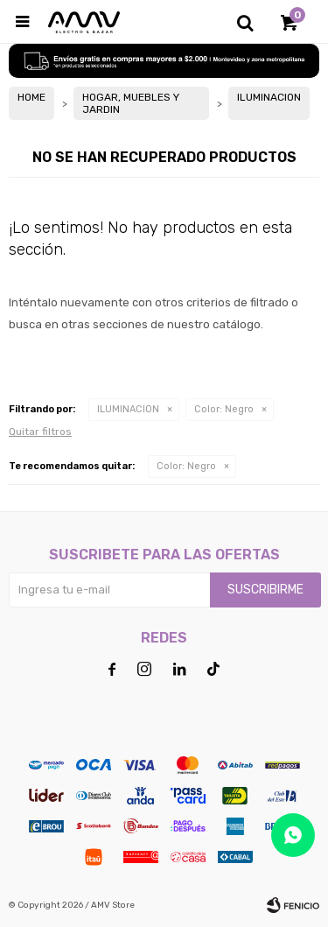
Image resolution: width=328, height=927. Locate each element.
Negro (224, 409)
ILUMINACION (128, 409)
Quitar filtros (40, 431)
